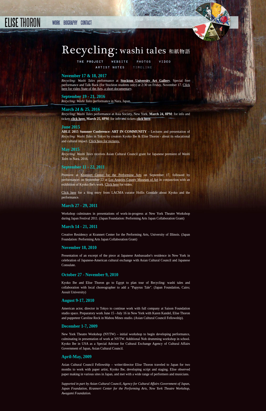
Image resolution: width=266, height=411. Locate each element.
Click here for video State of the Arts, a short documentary (125, 87)
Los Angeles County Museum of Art (133, 180)
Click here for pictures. (104, 141)
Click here (112, 184)
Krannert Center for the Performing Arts (111, 175)
